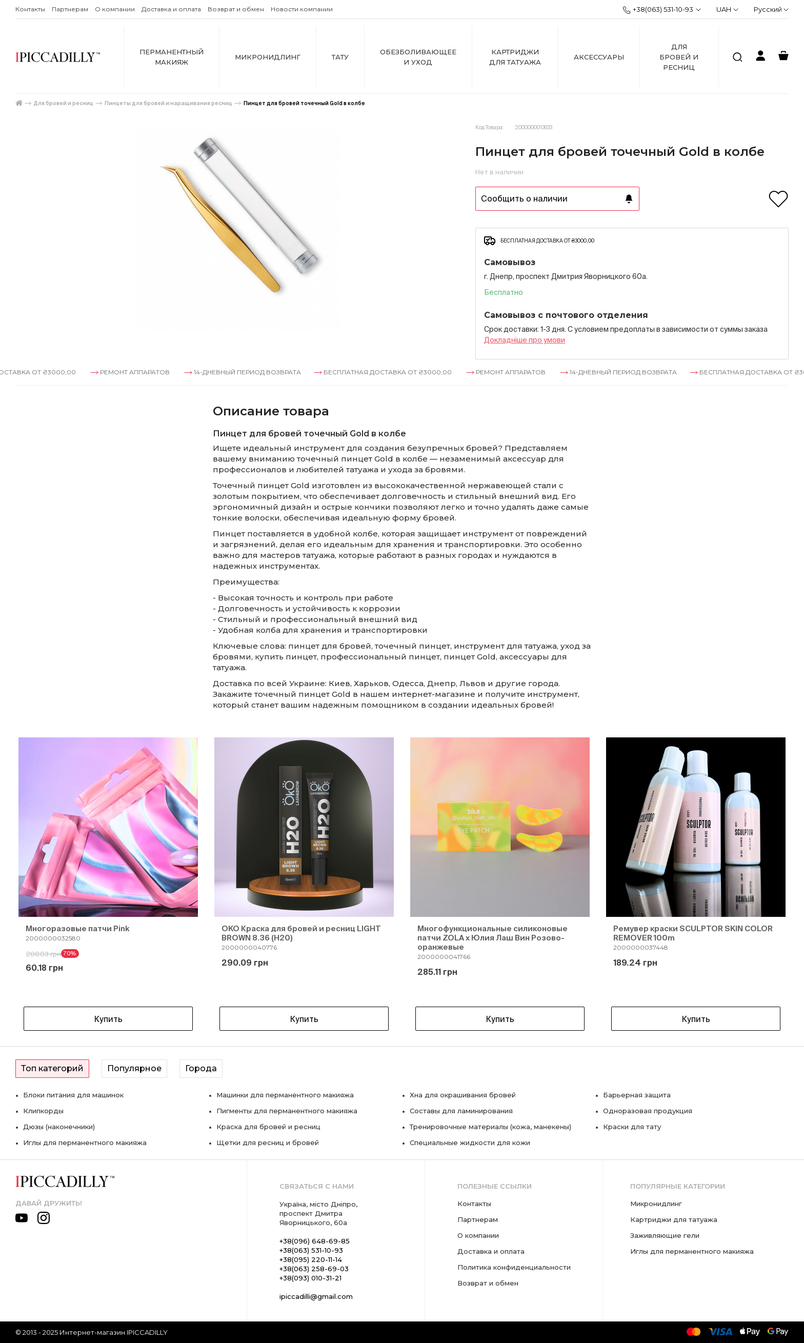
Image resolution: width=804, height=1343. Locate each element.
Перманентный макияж (171, 57)
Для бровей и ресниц (678, 57)
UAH (727, 9)
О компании (115, 9)
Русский (771, 9)
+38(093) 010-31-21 (310, 1278)
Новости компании (302, 9)
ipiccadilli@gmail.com (316, 1296)
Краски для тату (632, 1126)
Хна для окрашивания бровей (463, 1095)
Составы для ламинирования (461, 1111)
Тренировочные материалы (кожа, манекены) (490, 1126)
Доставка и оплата (171, 9)
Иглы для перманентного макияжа (85, 1142)
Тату (340, 57)
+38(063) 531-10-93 (657, 9)
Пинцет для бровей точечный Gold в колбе (304, 103)
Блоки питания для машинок (73, 1095)
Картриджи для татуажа (515, 57)
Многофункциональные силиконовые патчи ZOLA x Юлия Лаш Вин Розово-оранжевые (492, 937)
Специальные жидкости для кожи (470, 1142)
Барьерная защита (637, 1095)
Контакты (30, 9)
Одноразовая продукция (647, 1111)
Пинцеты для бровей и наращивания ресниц (168, 103)
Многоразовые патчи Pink (77, 928)
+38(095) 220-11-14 (310, 1259)
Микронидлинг (267, 57)
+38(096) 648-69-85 (314, 1241)
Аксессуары (599, 57)
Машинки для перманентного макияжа (285, 1095)
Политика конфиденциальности (514, 1267)
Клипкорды (43, 1111)
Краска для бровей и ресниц (268, 1126)
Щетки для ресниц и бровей (267, 1142)
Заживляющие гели (664, 1235)
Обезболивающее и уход (418, 57)
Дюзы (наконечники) (59, 1126)
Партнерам (70, 9)
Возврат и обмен (236, 9)
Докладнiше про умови (524, 340)
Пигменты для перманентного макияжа (286, 1111)
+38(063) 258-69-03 (314, 1269)
